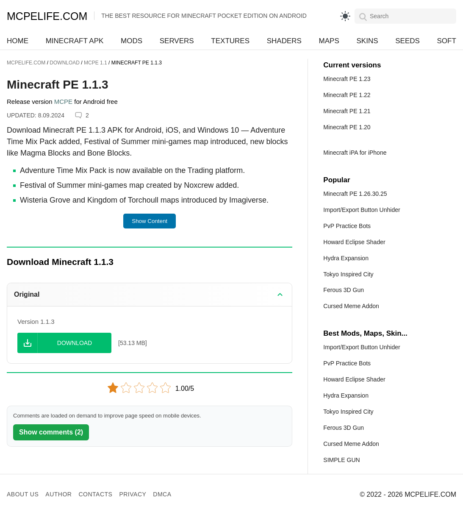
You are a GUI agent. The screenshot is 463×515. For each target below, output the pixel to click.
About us (23, 494)
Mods (131, 41)
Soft (446, 41)
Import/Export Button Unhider (361, 209)
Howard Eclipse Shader (354, 242)
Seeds (407, 41)
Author (58, 494)
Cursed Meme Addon (351, 306)
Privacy (132, 494)
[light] (345, 16)
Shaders (284, 41)
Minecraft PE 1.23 (346, 78)
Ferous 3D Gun (343, 290)
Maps (329, 41)
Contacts (95, 494)
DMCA (162, 494)
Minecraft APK (75, 41)
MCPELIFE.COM (47, 16)
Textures (230, 41)
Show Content (149, 221)
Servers (177, 41)
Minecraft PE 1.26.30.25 (355, 193)
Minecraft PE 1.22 (346, 95)
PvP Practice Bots (347, 226)
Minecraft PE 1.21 (346, 111)
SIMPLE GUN (341, 460)
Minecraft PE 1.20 (346, 127)
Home (17, 41)
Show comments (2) (51, 432)
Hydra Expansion (346, 258)
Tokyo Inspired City (348, 274)
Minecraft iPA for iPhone (354, 152)
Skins (367, 41)
